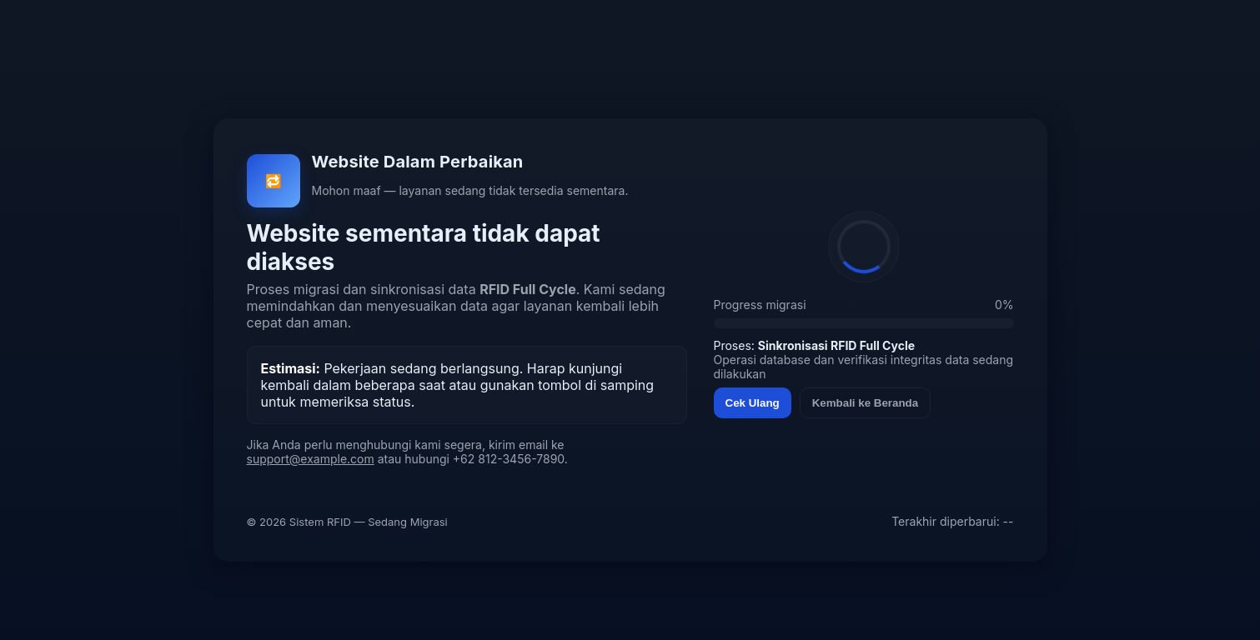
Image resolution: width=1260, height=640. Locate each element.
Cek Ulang (752, 403)
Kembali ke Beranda (865, 403)
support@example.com (310, 459)
